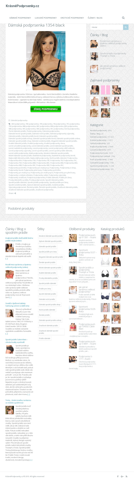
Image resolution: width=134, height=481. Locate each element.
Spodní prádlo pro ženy (59, 182)
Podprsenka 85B (56, 163)
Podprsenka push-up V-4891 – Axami (87, 342)
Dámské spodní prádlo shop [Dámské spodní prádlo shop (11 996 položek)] (49, 304)
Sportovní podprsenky (99, 166)
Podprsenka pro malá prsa (38, 168)
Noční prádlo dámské (58, 158)
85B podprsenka (56, 126)
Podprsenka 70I (56, 160)
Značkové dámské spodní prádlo (22, 189)
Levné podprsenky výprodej (20, 150)
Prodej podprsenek (37, 180)
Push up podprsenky (98, 159)
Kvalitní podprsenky (35, 143)
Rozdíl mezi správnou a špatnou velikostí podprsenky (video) (113, 43)
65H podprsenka (18, 124)
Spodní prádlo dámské (18, 182)
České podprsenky (34, 131)
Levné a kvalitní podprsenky (20, 146)
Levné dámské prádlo (40, 146)
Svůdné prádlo (58, 185)
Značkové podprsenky (45, 189)
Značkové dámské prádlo (67, 187)
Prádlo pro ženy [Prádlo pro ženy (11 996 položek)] (45, 289)
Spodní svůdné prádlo (17, 185)
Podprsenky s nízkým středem (21, 175)
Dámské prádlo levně (30, 136)
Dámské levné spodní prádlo (20, 133)
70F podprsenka (46, 124)
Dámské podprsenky (20, 17)
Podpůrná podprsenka (36, 177)
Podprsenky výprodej (57, 175)
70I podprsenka (59, 124)
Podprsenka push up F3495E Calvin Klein (87, 326)
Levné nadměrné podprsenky (20, 148)
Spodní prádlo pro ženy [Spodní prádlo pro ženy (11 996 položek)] (48, 252)
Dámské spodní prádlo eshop (20, 138)
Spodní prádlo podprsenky (38, 182)
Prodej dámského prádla (18, 180)
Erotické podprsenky (72, 17)
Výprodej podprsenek (17, 187)
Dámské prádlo (15, 136)
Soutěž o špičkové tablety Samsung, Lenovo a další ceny (17, 304)
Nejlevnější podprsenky (39, 158)
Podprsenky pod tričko (52, 170)
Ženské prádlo (32, 187)
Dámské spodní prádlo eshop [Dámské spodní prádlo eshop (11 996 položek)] (50, 320)
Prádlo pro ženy (65, 177)
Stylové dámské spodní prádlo (39, 185)
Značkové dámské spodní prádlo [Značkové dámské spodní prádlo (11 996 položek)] (48, 332)
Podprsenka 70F (43, 160)
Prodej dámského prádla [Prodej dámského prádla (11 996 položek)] (48, 278)
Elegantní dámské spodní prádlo (64, 141)
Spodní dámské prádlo (54, 180)
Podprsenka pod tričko (18, 168)
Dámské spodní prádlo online (68, 138)
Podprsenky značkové (17, 177)
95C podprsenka (56, 129)
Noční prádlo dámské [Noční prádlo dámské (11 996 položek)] (47, 310)
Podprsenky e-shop (68, 168)
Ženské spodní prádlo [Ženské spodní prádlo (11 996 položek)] (47, 262)
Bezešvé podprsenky (98, 130)
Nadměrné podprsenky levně (63, 155)
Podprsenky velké (41, 175)
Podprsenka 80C (43, 163)
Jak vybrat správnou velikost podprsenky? (112, 67)
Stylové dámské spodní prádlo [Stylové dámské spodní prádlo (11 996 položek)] (50, 241)
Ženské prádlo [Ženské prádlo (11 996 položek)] (44, 315)
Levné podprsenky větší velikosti (61, 148)
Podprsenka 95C (56, 165)
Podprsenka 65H (15, 160)
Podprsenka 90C (29, 165)
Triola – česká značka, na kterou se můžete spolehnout (18, 401)
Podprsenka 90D (43, 165)
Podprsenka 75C (70, 160)
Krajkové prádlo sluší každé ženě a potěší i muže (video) (19, 239)
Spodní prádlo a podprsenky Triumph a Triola (113, 54)
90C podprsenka (29, 129)
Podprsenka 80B (29, 163)
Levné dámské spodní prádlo (61, 146)
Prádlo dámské (52, 177)
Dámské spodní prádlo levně (44, 138)
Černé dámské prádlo (17, 131)
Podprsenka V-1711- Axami (85, 357)
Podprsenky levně (16, 170)
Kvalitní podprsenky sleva (54, 143)
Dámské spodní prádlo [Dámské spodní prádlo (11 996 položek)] (47, 246)
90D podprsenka (43, 129)
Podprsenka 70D (29, 160)
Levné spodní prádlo (40, 150)
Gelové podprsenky (98, 143)
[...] (6, 258)
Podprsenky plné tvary (33, 170)
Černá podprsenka (71, 129)
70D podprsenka (32, 124)
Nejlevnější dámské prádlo (19, 158)
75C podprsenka (72, 124)
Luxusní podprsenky (46, 17)
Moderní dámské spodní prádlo (56, 153)
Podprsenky (54, 168)
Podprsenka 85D (70, 163)
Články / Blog (95, 17)
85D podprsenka (70, 126)
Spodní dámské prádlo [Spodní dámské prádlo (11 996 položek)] (47, 294)
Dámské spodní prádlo (48, 136)
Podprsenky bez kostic (99, 153)
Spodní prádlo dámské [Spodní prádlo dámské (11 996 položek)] (47, 283)
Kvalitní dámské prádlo (18, 143)
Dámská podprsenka (51, 131)
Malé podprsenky (36, 153)
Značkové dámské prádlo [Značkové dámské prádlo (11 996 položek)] (48, 325)
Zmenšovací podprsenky (100, 169)
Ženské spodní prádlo (48, 187)
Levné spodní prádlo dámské (60, 150)
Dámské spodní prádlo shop (20, 141)
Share (12, 193)
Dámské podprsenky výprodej (62, 133)
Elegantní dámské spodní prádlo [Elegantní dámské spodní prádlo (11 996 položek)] (51, 257)
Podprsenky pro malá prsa (19, 172)
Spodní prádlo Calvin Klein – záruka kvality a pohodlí (16, 340)
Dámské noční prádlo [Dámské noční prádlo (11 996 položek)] (47, 299)
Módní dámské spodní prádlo (20, 155)
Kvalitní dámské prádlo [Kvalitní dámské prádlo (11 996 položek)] (47, 273)
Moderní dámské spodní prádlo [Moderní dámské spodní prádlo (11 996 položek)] (51, 236)
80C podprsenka (43, 126)
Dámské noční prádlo (40, 133)
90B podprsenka (15, 129)
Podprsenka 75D (15, 163)
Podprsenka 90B (15, 165)
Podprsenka (72, 158)
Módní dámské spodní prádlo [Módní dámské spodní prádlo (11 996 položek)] (50, 268)
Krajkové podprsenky (98, 146)
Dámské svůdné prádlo (41, 141)
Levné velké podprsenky (18, 153)
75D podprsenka (15, 126)
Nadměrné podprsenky (42, 155)
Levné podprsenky (40, 148)
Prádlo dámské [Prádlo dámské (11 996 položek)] (44, 338)
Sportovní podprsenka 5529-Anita (87, 309)
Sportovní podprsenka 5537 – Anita (88, 252)
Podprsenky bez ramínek (100, 156)
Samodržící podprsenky (99, 163)
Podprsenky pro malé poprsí (42, 172)
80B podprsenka (29, 126)
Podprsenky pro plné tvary (64, 172)
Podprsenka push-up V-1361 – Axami (87, 236)
